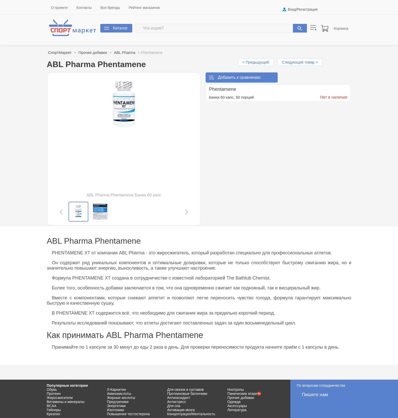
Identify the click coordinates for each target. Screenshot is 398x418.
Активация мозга (181, 410)
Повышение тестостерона (128, 414)
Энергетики (116, 406)
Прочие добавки (92, 52)
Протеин (54, 394)
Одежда (234, 402)
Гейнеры (54, 410)
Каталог (120, 28)
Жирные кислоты (121, 398)
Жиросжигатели (60, 398)
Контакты (84, 8)
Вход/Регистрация (303, 9)
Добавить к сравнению (239, 77)
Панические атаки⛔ (244, 394)
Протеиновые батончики (187, 394)
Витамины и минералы (66, 402)
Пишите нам (315, 394)
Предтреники (117, 402)
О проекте (59, 8)
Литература (236, 410)
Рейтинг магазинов (144, 8)
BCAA (51, 406)
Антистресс (176, 402)
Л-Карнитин (116, 390)
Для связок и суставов (185, 390)
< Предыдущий (255, 62)
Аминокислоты (119, 394)
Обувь (52, 390)
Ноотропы (235, 390)
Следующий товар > (300, 62)
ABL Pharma (125, 52)
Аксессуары (237, 406)
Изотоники (115, 410)
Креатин (53, 414)
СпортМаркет (60, 52)
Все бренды (110, 8)
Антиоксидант (178, 398)
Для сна (173, 406)
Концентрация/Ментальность (191, 414)
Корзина (341, 28)
